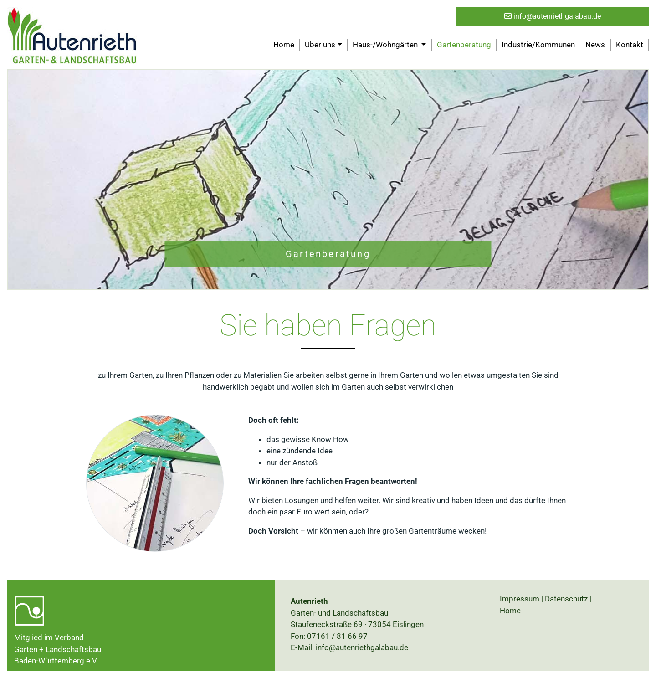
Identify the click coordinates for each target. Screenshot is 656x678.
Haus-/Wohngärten (386, 44)
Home (283, 44)
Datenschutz (566, 598)
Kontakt (629, 44)
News (595, 44)
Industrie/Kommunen (538, 44)
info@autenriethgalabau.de (552, 16)
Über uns (320, 44)
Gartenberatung (464, 44)
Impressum (519, 598)
